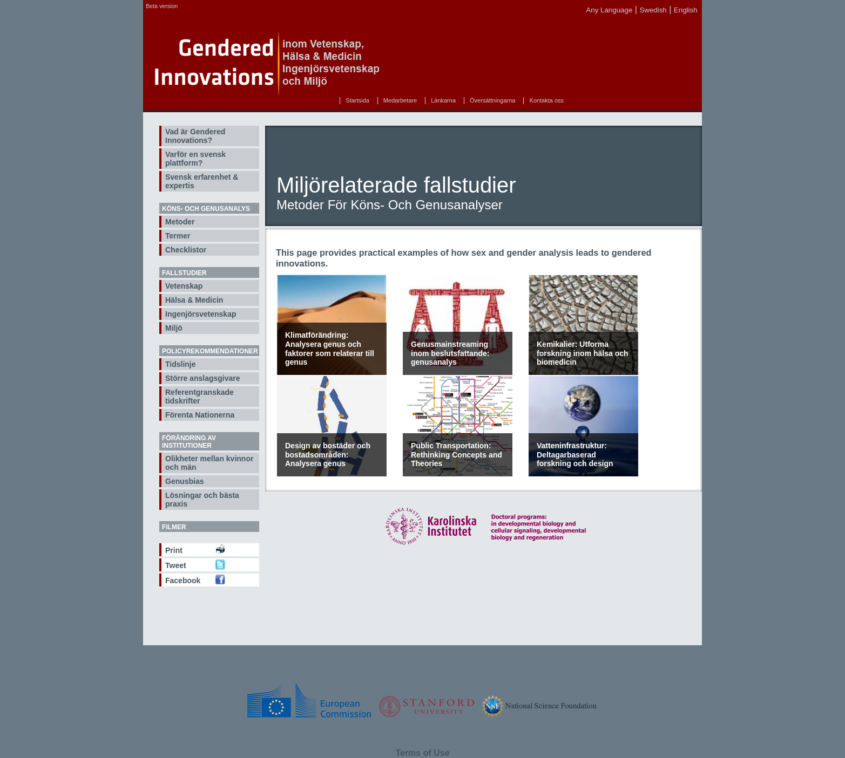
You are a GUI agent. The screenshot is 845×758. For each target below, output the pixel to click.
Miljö (173, 328)
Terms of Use (422, 752)
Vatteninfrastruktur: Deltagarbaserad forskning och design (575, 454)
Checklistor (185, 249)
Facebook (182, 580)
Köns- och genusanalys (206, 209)
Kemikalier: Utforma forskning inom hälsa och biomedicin (582, 353)
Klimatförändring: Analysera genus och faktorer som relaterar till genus (329, 348)
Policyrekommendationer (210, 351)
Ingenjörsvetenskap (200, 314)
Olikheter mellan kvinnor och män (209, 463)
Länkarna (443, 100)
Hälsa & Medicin (194, 300)
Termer (177, 235)
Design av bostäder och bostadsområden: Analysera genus (327, 454)
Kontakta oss (546, 100)
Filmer (174, 527)
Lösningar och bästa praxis (202, 499)
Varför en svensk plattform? (195, 158)
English (686, 10)
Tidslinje (180, 364)
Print (173, 550)
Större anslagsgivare (202, 378)
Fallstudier (184, 273)
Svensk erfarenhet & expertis (201, 181)
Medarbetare (400, 100)
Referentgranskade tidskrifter (199, 396)
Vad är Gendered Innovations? (195, 136)
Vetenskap (183, 286)
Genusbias (184, 481)
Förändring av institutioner (189, 441)
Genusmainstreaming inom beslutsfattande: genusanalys (450, 353)
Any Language (609, 10)
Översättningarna (492, 100)
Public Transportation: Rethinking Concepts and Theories (456, 454)
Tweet (175, 565)
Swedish (652, 10)
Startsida (357, 100)
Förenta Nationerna (199, 415)
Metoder (179, 221)
